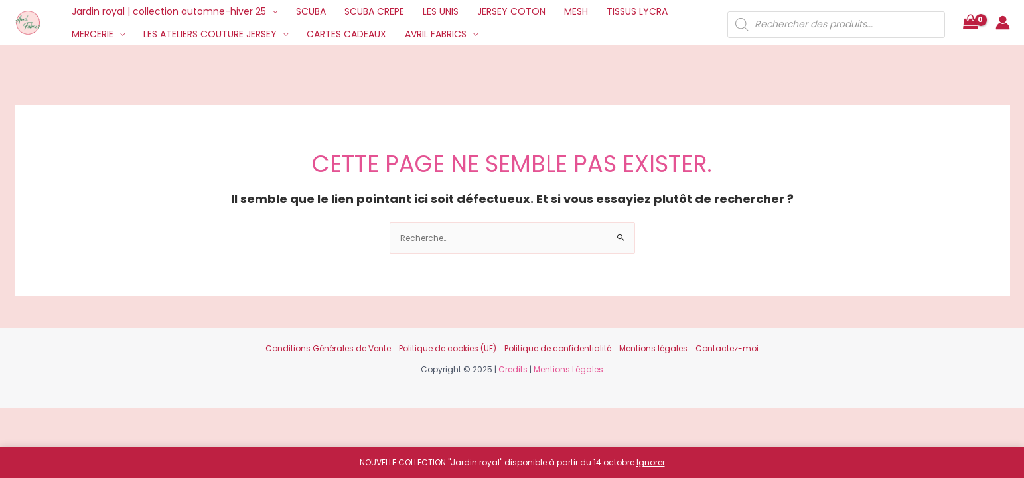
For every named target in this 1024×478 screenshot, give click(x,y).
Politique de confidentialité (557, 348)
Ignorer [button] (650, 462)
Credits (513, 369)
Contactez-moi (727, 348)
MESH (576, 11)
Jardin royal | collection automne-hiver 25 (169, 11)
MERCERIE (92, 33)
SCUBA (311, 11)
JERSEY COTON (511, 11)
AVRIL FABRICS (436, 33)
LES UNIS (441, 11)
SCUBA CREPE (374, 11)
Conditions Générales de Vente (328, 348)
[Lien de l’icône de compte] (1002, 22)
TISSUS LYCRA (637, 11)
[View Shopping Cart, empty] (970, 23)
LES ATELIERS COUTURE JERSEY (210, 33)
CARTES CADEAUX (346, 33)
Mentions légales (653, 348)
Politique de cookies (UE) (447, 348)
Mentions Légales (568, 369)
